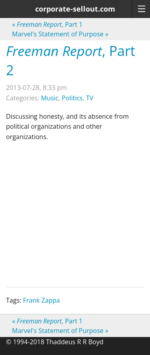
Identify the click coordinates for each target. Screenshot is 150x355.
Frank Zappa (41, 300)
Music (50, 98)
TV (89, 98)
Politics (72, 98)
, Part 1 (47, 24)
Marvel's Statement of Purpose (60, 34)
